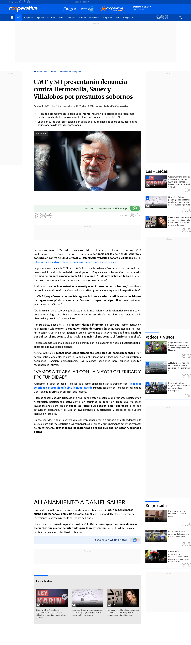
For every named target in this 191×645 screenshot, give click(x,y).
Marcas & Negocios (124, 17)
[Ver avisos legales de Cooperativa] (158, 19)
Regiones (51, 17)
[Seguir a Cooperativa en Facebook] (20, 2)
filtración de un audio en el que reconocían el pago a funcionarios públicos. (76, 261)
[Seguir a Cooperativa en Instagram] (28, 2)
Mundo (62, 17)
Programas (107, 17)
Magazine (28, 17)
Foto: (38, 133)
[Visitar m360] (162, 19)
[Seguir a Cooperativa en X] (24, 2)
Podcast (82, 17)
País (19, 17)
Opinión (72, 17)
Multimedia (94, 17)
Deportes (40, 17)
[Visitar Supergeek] (167, 19)
